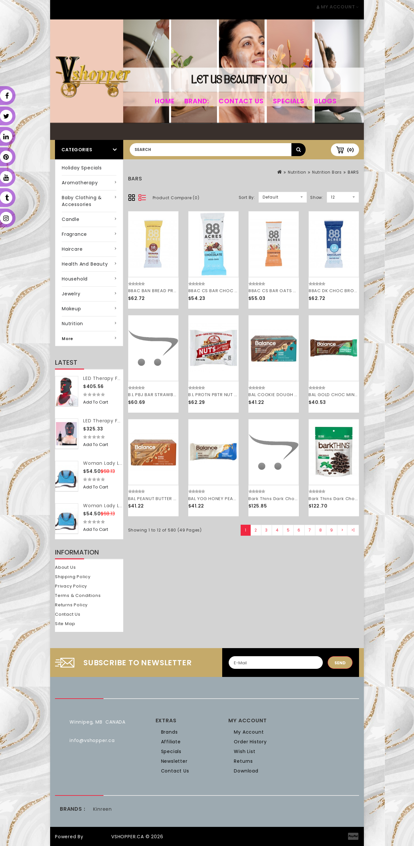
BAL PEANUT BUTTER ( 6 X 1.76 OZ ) (166, 499)
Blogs (325, 101)
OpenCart (97, 836)
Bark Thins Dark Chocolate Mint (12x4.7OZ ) (358, 499)
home (164, 101)
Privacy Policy (71, 586)
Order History (250, 741)
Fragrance (74, 234)
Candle (71, 219)
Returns (243, 761)
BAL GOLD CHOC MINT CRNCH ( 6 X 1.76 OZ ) (358, 395)
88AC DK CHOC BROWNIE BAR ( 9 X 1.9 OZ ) (357, 291)
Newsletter (174, 761)
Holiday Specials (82, 168)
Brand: (196, 101)
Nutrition (72, 323)
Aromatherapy (80, 182)
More (67, 338)
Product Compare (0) (176, 197)
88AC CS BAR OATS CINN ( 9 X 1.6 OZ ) (291, 291)
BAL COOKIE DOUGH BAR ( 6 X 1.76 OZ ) (292, 395)
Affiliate (171, 741)
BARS (353, 172)
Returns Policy (71, 605)
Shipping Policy (73, 577)
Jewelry (71, 294)
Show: (316, 197)
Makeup (71, 308)
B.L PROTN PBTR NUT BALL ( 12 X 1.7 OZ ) (231, 395)
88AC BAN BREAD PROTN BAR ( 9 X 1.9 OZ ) (175, 291)
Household (75, 279)
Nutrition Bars (327, 172)
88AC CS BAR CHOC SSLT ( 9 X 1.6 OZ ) (231, 291)
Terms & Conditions (78, 595)
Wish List (244, 751)
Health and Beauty (85, 264)
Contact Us (241, 101)
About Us (65, 567)
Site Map (65, 624)
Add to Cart (95, 402)
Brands (169, 732)
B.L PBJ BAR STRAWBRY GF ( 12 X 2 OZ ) (171, 395)
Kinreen (102, 809)
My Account (249, 732)
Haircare (72, 249)
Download (246, 771)
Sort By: (247, 197)
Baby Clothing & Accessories (82, 201)
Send (340, 663)
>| (353, 530)
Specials (288, 101)
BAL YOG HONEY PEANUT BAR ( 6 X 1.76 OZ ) (236, 499)
